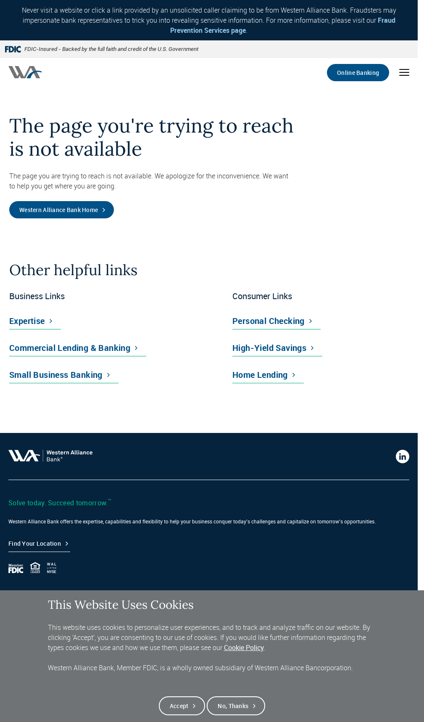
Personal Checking (268, 320)
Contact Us (22, 594)
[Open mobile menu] (404, 72)
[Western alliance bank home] (25, 72)
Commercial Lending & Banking (69, 347)
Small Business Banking (56, 374)
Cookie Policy (244, 656)
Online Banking (358, 73)
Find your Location (34, 543)
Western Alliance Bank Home (58, 210)
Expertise (27, 320)
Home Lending (260, 374)
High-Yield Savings (269, 347)
